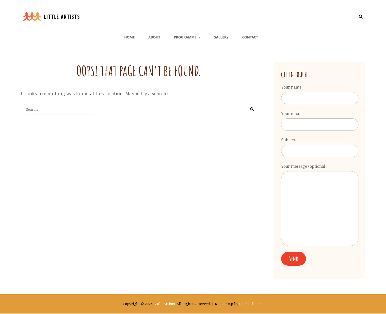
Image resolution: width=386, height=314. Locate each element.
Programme (187, 37)
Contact (250, 37)
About (154, 37)
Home (129, 37)
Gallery (220, 37)
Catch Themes (251, 304)
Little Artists (164, 304)
